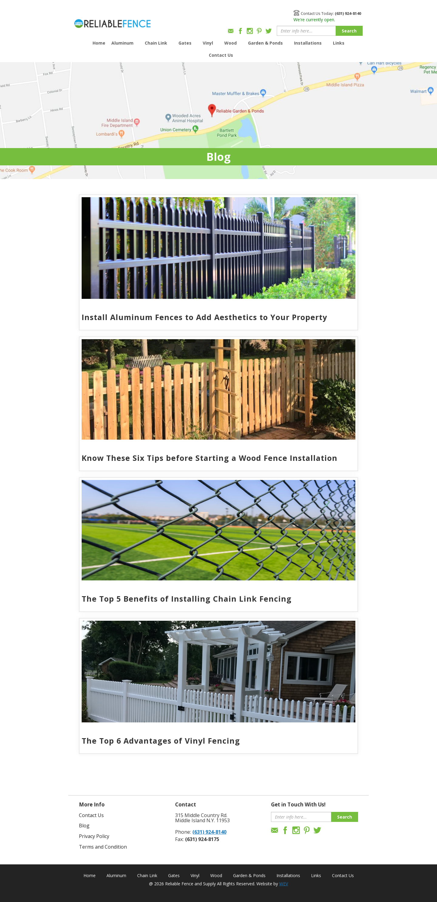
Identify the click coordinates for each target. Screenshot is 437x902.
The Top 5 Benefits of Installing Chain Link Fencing (187, 598)
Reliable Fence (112, 21)
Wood (230, 43)
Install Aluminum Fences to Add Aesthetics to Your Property (204, 317)
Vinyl (208, 43)
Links (338, 43)
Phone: (183, 832)
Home (99, 43)
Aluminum (122, 43)
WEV (283, 884)
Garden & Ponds (265, 43)
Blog (84, 825)
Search (349, 31)
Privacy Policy (94, 836)
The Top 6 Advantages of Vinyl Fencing (161, 740)
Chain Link (156, 43)
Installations (308, 43)
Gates (184, 43)
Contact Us (221, 55)
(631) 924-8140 (209, 832)
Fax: (179, 839)
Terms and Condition (103, 846)
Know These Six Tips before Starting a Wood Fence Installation (209, 458)
